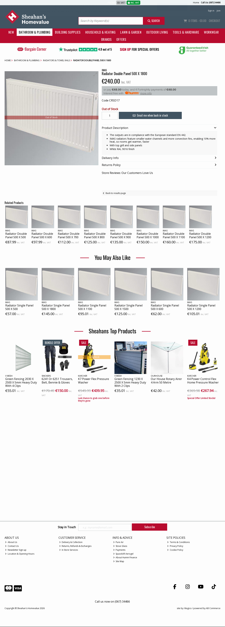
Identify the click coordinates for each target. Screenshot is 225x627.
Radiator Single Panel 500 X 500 (19, 307)
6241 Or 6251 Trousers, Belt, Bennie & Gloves (57, 380)
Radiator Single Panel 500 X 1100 (92, 307)
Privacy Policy (175, 546)
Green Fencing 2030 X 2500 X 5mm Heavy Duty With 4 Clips (21, 382)
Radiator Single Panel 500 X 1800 (56, 307)
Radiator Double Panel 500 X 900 (121, 235)
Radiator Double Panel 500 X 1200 (200, 235)
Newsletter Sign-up (15, 550)
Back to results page (116, 193)
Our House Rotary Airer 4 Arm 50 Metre (166, 380)
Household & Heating (100, 32)
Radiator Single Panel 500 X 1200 (201, 307)
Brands (106, 39)
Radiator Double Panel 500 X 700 (68, 235)
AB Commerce (213, 608)
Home (196, 2)
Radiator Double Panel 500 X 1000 (148, 235)
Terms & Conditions (178, 542)
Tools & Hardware (186, 32)
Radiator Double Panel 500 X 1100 (174, 235)
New (11, 32)
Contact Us (12, 546)
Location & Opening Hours (19, 554)
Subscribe (149, 527)
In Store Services (68, 550)
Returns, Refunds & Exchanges (75, 546)
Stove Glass (120, 546)
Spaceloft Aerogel (123, 554)
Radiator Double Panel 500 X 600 (42, 235)
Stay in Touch (67, 527)
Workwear (211, 32)
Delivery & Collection (71, 542)
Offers (121, 39)
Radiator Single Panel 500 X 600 (165, 307)
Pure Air (118, 542)
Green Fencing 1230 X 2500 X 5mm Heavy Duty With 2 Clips (130, 382)
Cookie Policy (175, 550)
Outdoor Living (157, 32)
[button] (95, 74)
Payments (119, 550)
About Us (11, 542)
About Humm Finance (125, 557)
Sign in (211, 10)
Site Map (118, 561)
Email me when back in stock (147, 115)
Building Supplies (67, 32)
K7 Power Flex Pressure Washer (93, 380)
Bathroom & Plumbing (34, 32)
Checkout (214, 21)
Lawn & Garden (130, 32)
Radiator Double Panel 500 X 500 (16, 235)
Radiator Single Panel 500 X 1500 (128, 307)
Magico (188, 608)
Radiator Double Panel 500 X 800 (95, 235)
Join (218, 10)
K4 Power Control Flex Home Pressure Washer (203, 380)
